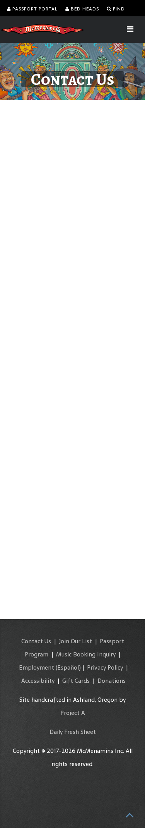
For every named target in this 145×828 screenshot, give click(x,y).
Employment (36, 667)
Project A (72, 713)
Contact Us (36, 641)
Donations (111, 680)
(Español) (68, 667)
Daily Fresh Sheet (72, 732)
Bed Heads (82, 9)
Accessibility (38, 680)
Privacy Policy (105, 667)
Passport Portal (32, 9)
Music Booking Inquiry (86, 654)
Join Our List (75, 641)
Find (116, 9)
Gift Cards (76, 680)
